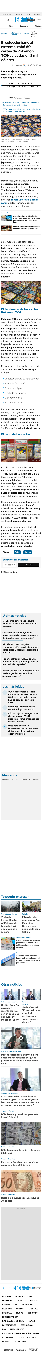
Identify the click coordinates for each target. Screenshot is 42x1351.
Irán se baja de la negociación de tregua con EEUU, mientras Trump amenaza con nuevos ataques (24, 717)
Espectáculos (9, 1325)
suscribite (31, 19)
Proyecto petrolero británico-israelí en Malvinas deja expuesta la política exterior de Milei (23, 729)
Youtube (26, 1288)
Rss (4, 1329)
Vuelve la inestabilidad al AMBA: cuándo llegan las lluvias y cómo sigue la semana (9, 924)
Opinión (20, 1309)
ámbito (4, 34)
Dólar (11, 26)
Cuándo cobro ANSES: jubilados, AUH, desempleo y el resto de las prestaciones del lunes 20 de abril (27, 219)
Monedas (5, 779)
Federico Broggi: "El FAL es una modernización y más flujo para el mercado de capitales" (20, 661)
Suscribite (29, 564)
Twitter (3, 1288)
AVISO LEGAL (8, 1337)
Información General (16, 34)
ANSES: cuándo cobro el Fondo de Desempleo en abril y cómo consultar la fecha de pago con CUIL (28, 959)
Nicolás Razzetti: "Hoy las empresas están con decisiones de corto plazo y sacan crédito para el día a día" (20, 648)
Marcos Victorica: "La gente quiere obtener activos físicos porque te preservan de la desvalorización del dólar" (20, 1059)
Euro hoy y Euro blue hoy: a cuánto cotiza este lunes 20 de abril (19, 1163)
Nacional (7, 1313)
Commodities (25, 779)
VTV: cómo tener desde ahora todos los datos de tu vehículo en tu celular (21, 110)
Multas (5, 1341)
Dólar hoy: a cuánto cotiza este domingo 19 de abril (21, 708)
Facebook (9, 1288)
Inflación (19, 14)
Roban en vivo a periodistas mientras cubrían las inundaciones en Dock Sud (21, 103)
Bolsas (15, 779)
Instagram (14, 1288)
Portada (6, 1296)
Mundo (19, 1313)
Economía (24, 26)
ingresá (38, 19)
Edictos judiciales (28, 1337)
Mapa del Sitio (17, 1329)
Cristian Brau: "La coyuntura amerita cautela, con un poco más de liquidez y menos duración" (20, 635)
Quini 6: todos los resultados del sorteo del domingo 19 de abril (26, 227)
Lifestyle (33, 1309)
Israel (28, 14)
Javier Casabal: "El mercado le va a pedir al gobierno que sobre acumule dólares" (20, 673)
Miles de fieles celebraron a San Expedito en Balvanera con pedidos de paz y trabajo (31, 924)
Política (34, 1300)
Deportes (33, 1313)
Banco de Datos (10, 1305)
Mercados (27, 1305)
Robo (26, 34)
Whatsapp (33, 1288)
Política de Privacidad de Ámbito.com (20, 1333)
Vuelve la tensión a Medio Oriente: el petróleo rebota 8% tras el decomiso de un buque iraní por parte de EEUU (22, 697)
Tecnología (27, 1325)
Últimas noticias (23, 1296)
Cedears (36, 779)
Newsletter (35, 1288)
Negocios (7, 1309)
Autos (32, 1321)
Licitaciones (20, 1341)
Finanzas (21, 1300)
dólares (28, 552)
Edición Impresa (10, 1317)
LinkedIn (20, 1288)
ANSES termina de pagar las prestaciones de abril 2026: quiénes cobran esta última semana (28, 944)
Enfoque (37, 14)
